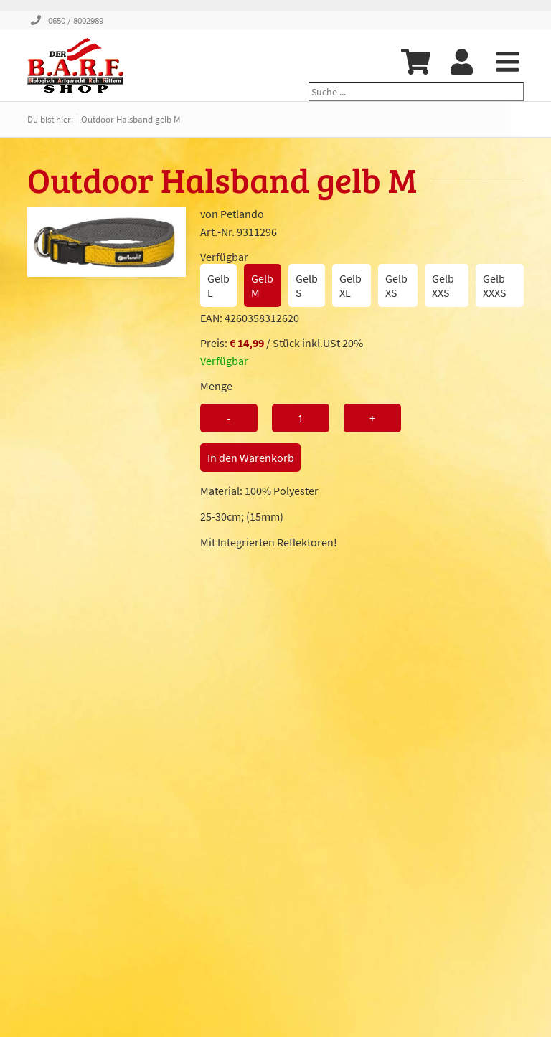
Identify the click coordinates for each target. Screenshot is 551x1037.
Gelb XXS (443, 285)
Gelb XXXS (495, 285)
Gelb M (262, 285)
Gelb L (218, 285)
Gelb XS (396, 285)
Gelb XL (350, 285)
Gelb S (307, 285)
